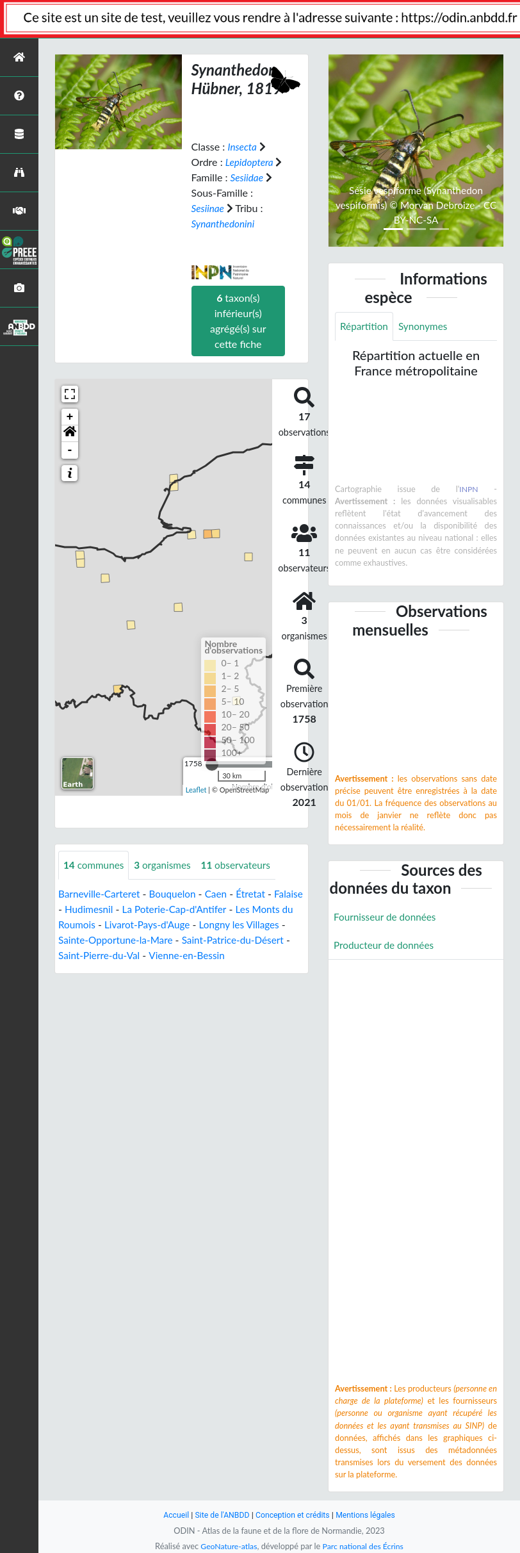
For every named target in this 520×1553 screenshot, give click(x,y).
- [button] (70, 449)
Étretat (258, 893)
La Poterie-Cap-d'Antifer (211, 909)
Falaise (73, 909)
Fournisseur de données (387, 918)
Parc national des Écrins (364, 1546)
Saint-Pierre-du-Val (155, 955)
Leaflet (196, 789)
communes (95, 865)
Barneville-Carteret (100, 893)
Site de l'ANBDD (219, 1515)
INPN (468, 489)
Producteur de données (386, 947)
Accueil (171, 1515)
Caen (222, 893)
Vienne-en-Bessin (246, 955)
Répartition (365, 326)
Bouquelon (177, 893)
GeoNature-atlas (226, 1546)
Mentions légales (369, 1515)
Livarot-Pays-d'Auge (196, 924)
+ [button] (70, 416)
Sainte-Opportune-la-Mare (162, 939)
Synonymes (425, 326)
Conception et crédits (293, 1515)
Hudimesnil (122, 909)
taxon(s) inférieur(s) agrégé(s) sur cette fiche (238, 320)
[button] (69, 433)
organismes (166, 865)
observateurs (242, 865)
